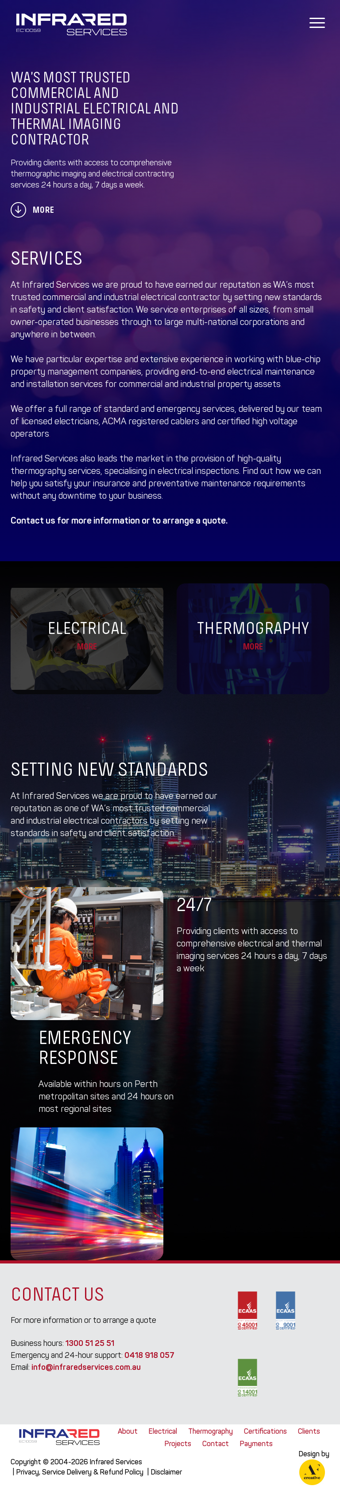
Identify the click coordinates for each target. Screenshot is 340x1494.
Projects (178, 1443)
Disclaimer (166, 1472)
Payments (256, 1443)
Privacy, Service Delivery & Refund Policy (79, 1472)
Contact (215, 1443)
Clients (309, 1431)
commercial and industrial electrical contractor (131, 297)
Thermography (210, 1431)
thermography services (55, 470)
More (32, 210)
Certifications (265, 1431)
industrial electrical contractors (87, 820)
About (128, 1431)
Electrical (163, 1431)
